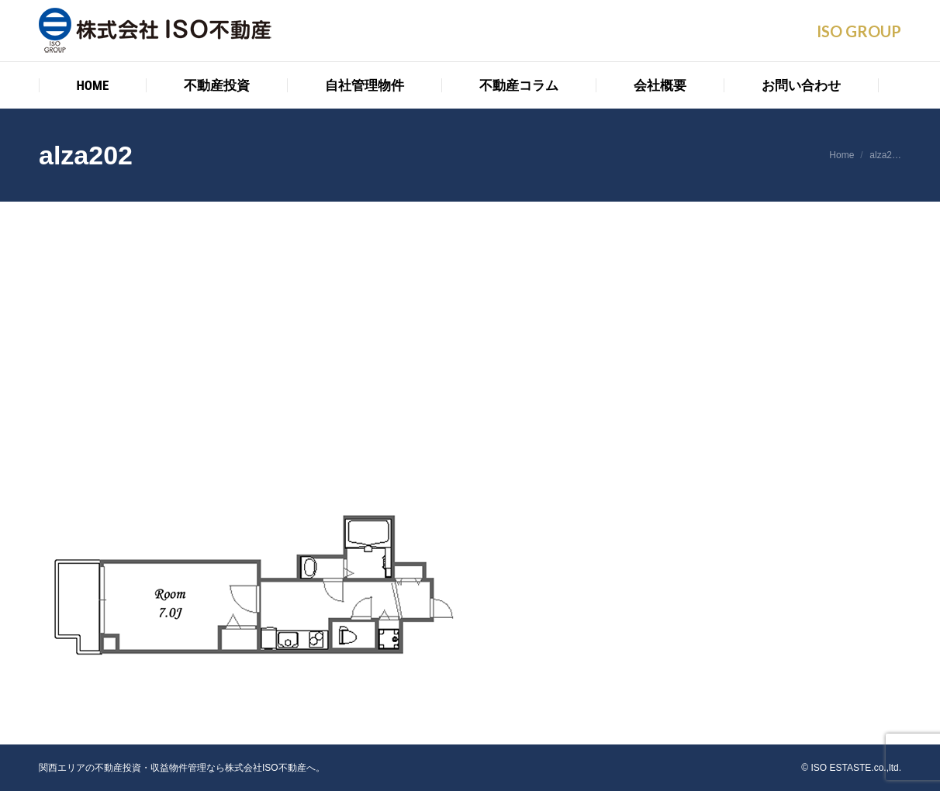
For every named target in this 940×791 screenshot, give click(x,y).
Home (841, 155)
